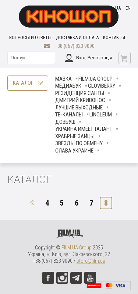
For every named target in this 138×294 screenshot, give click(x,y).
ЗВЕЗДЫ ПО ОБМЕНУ (79, 143)
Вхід (80, 57)
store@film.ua (91, 261)
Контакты (114, 37)
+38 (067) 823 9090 (75, 46)
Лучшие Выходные (79, 107)
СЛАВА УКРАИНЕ (74, 150)
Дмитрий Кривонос (80, 100)
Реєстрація (100, 57)
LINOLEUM (100, 114)
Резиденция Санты (79, 93)
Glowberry (101, 86)
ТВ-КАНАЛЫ (69, 114)
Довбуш (65, 122)
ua (118, 8)
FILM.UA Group (95, 79)
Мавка (63, 79)
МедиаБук (68, 86)
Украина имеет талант (83, 129)
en (128, 8)
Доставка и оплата (77, 37)
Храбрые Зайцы (75, 136)
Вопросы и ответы (30, 37)
